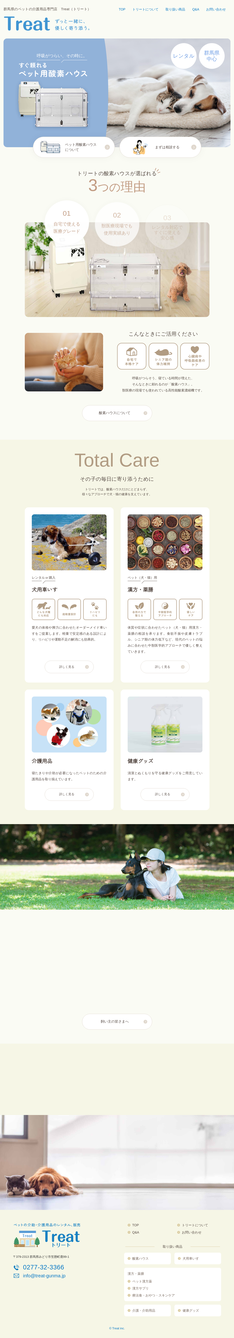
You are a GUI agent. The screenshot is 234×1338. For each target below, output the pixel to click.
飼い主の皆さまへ (115, 1021)
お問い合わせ (216, 9)
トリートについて (145, 9)
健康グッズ (191, 1310)
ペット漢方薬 (142, 1281)
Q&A (195, 9)
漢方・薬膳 (136, 1273)
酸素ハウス (140, 1258)
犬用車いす (191, 1258)
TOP (122, 9)
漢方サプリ (140, 1288)
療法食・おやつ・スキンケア (153, 1295)
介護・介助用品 (143, 1310)
